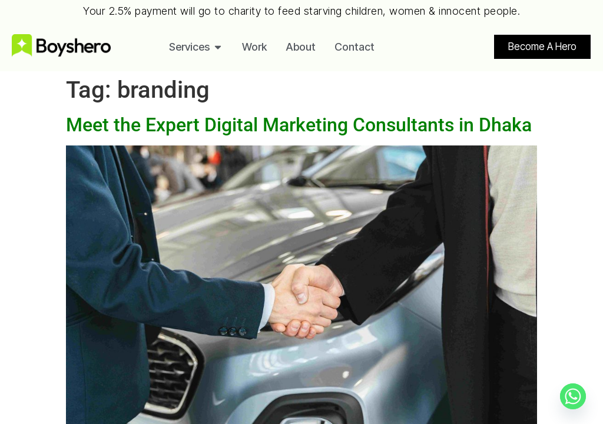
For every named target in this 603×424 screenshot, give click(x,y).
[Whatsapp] (573, 396)
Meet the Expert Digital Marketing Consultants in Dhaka (299, 125)
